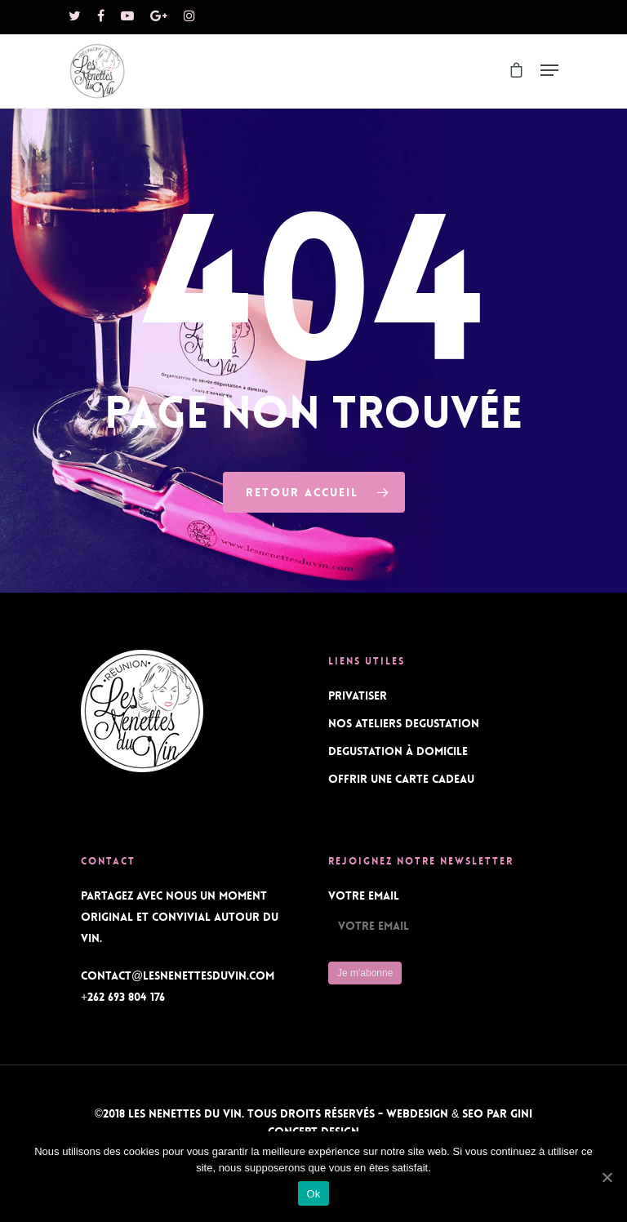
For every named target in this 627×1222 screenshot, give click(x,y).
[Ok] (606, 1177)
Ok (313, 1194)
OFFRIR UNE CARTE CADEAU (401, 778)
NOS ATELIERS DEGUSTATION (403, 723)
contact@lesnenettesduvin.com (177, 975)
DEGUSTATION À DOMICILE (398, 751)
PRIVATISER (357, 695)
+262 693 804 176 (123, 996)
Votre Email (363, 895)
